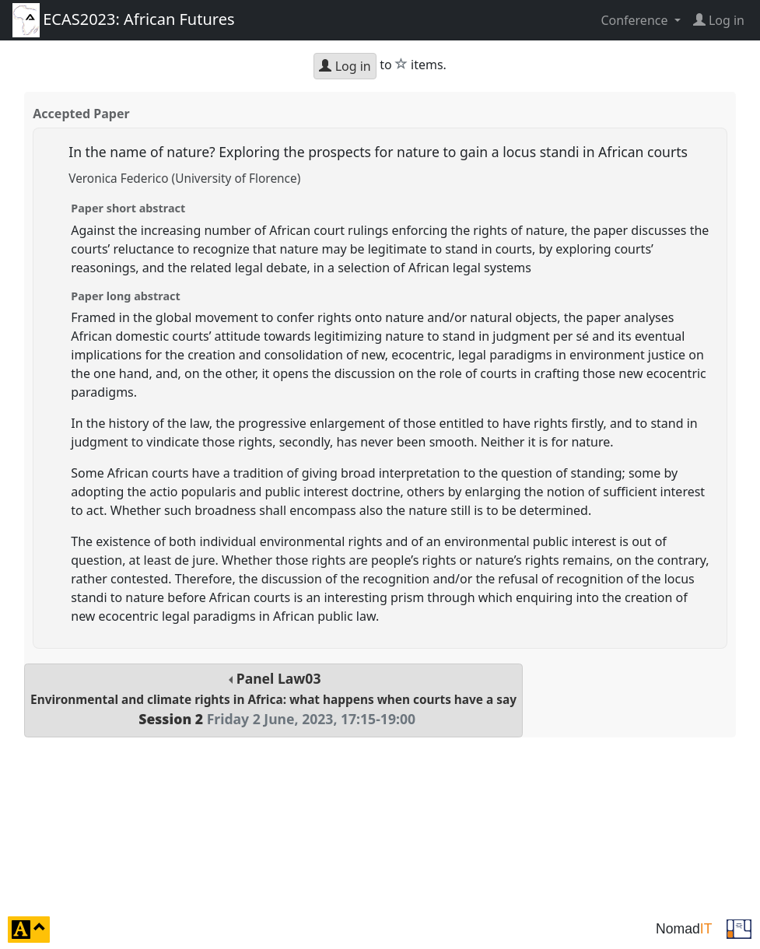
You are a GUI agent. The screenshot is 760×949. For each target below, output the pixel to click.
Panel (273, 699)
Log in (344, 66)
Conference (636, 20)
